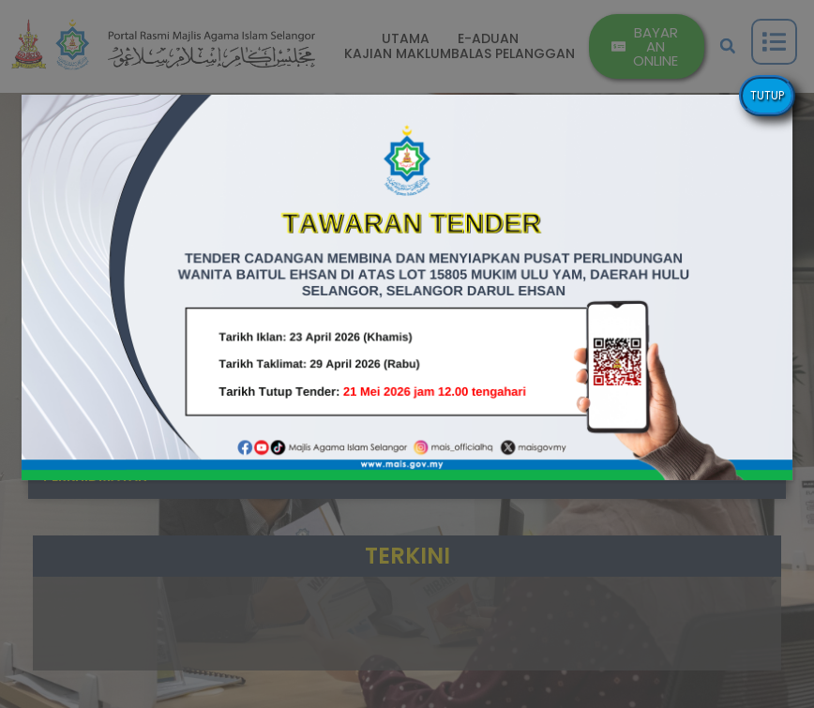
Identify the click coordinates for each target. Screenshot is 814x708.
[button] (407, 287)
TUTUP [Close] (767, 95)
